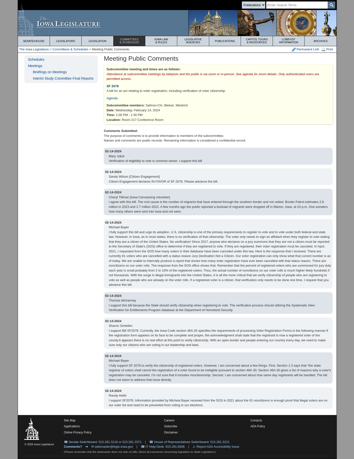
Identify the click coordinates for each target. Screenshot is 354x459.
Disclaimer (171, 432)
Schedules (36, 59)
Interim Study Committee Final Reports (63, 78)
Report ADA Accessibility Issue (218, 446)
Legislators (65, 41)
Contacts (256, 420)
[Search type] (253, 5)
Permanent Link (305, 49)
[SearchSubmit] (331, 5)
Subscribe (170, 426)
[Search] (297, 5)
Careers (169, 420)
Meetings (35, 66)
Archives (321, 41)
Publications (225, 41)
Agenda (112, 98)
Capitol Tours (257, 41)
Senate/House (33, 41)
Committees (129, 41)
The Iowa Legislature (34, 49)
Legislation (97, 41)
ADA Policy (258, 426)
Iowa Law (161, 41)
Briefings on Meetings (50, 72)
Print (327, 49)
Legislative (193, 41)
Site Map (69, 420)
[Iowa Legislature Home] (177, 23)
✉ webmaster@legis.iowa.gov (112, 446)
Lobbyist (289, 41)
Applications (72, 426)
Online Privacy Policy (78, 432)
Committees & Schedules (70, 49)
